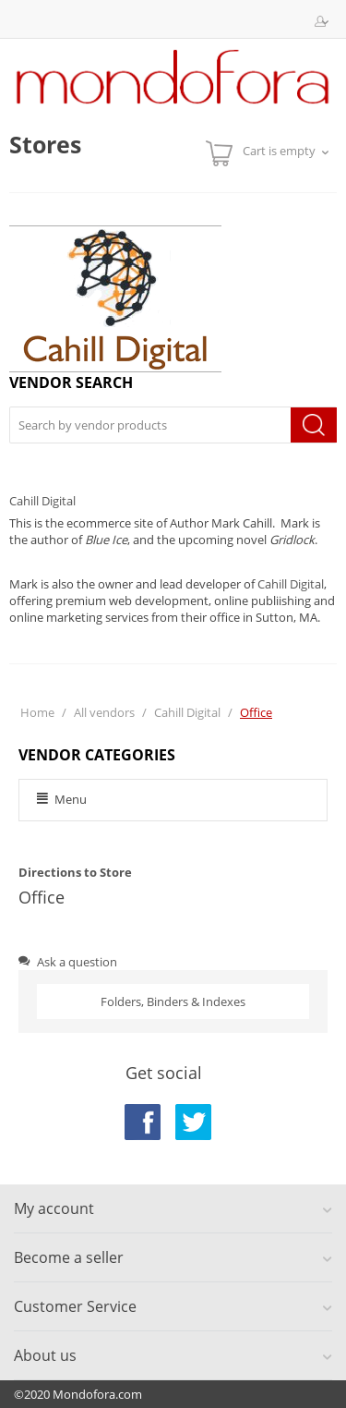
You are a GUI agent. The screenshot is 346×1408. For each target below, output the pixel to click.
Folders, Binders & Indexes (173, 1001)
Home (37, 712)
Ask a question (67, 961)
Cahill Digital (42, 500)
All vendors (104, 712)
